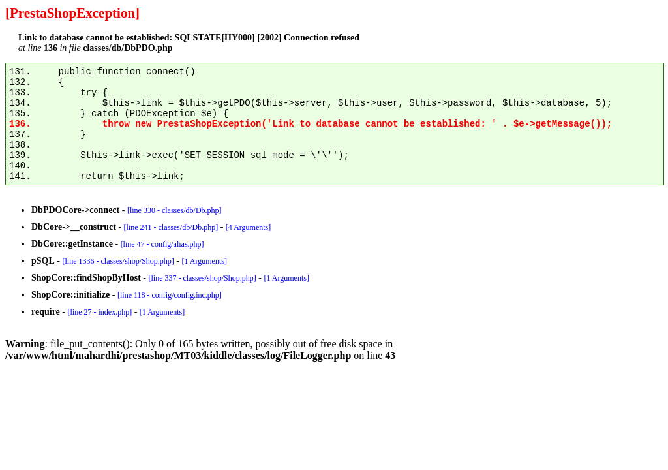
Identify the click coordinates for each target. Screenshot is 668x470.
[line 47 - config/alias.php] (162, 244)
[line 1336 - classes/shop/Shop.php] (118, 261)
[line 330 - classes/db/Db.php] (174, 210)
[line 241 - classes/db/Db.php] (170, 227)
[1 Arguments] (203, 261)
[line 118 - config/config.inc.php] (169, 295)
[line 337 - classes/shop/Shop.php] (202, 278)
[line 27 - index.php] (99, 312)
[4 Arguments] (248, 227)
